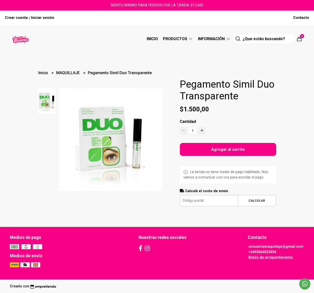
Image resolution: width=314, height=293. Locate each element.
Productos (178, 38)
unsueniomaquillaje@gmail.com (276, 247)
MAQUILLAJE (68, 72)
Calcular (257, 200)
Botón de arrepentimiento (271, 257)
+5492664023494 (262, 252)
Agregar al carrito (228, 149)
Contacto (301, 17)
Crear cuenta (16, 17)
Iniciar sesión (42, 17)
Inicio (152, 38)
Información (214, 38)
